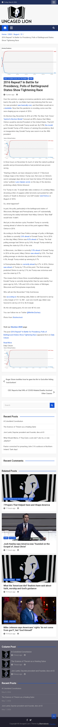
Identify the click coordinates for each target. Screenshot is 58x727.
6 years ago (9, 95)
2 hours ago (16, 655)
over (30, 105)
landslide (8, 108)
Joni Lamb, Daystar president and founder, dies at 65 (24, 432)
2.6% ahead (25, 236)
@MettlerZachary (33, 312)
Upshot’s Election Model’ (13, 119)
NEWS (31, 78)
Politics (12, 538)
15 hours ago (9, 592)
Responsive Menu (53, 2)
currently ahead (29, 264)
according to (11, 297)
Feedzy (52, 724)
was (19, 105)
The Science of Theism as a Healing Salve (20, 427)
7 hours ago (16, 665)
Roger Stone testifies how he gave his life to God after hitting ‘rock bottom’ (29, 381)
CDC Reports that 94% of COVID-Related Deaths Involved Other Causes (30, 392)
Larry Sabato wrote (22, 182)
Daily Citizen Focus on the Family (15, 78)
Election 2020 (17, 327)
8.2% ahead (31, 239)
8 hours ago (16, 674)
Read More (8, 343)
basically (24, 105)
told (44, 196)
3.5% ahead (35, 250)
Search (52, 405)
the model (49, 125)
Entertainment (9, 580)
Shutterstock (18, 317)
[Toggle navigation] (11, 28)
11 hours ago (9, 508)
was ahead (35, 253)
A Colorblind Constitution (13, 421)
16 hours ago (9, 634)
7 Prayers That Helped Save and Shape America (27, 505)
